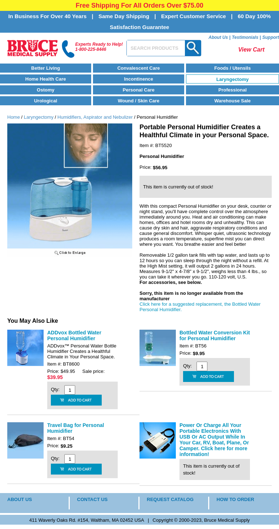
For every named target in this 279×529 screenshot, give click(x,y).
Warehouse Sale (232, 100)
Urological (45, 100)
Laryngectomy (233, 79)
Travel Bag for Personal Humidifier (75, 428)
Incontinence (138, 79)
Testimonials (245, 37)
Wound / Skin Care (138, 100)
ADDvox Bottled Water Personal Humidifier (74, 335)
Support (270, 37)
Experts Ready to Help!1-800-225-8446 (99, 47)
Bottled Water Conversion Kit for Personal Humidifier (214, 335)
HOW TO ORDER (235, 499)
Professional (232, 90)
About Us (218, 37)
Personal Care (138, 90)
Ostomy (45, 90)
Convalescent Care (138, 68)
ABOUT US (19, 499)
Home (13, 117)
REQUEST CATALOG (170, 499)
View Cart (251, 49)
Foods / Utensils (232, 68)
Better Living (45, 68)
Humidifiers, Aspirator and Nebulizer (95, 117)
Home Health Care (45, 79)
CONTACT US (92, 499)
